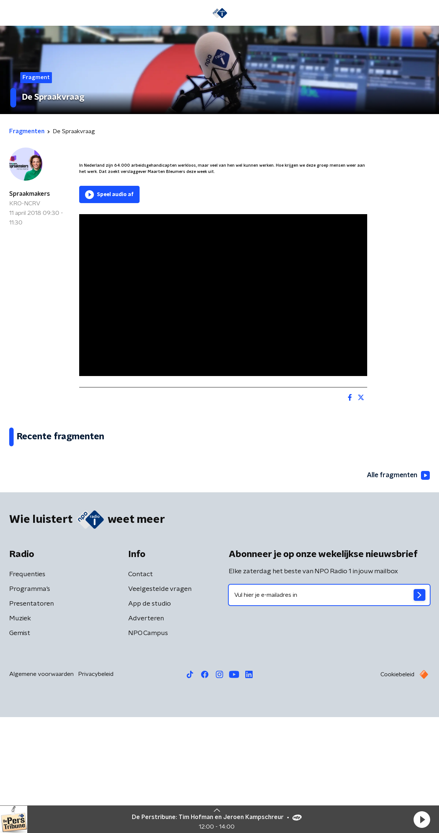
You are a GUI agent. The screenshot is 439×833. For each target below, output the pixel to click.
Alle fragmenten (398, 591)
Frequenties (27, 690)
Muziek (20, 734)
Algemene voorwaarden (41, 790)
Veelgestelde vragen (160, 705)
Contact (140, 690)
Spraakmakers (29, 194)
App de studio (149, 719)
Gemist (19, 749)
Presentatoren (31, 719)
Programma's (29, 705)
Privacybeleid (95, 790)
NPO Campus (148, 749)
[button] (421, 819)
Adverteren (146, 734)
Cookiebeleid (397, 790)
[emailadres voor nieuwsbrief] (329, 711)
